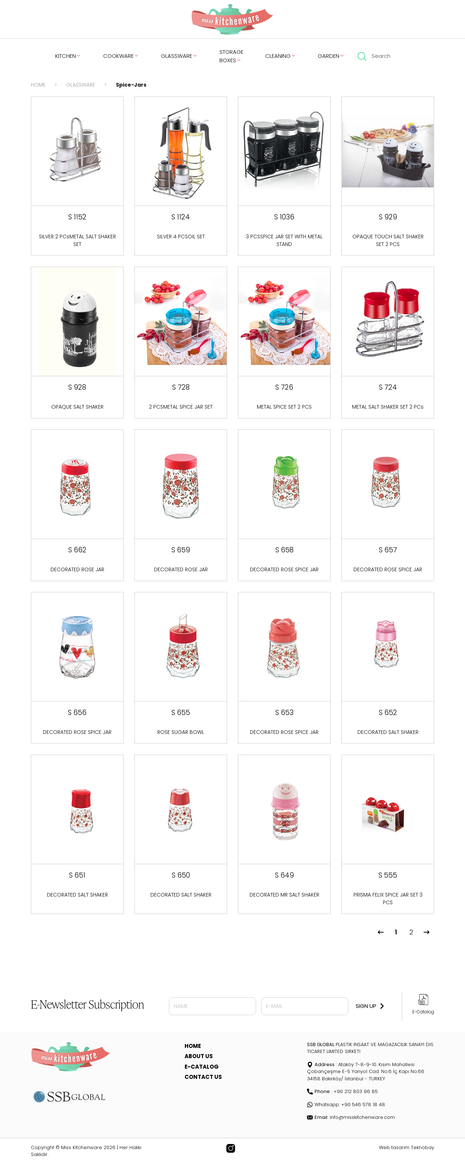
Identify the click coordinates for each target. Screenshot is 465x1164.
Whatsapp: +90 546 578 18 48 (346, 1104)
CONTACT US (203, 1077)
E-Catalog (423, 1012)
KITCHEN (68, 56)
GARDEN (331, 56)
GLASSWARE (179, 56)
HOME (38, 84)
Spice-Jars (131, 84)
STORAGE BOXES (231, 56)
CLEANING (280, 56)
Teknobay (422, 1147)
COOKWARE (121, 56)
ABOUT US (199, 1056)
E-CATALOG (202, 1066)
